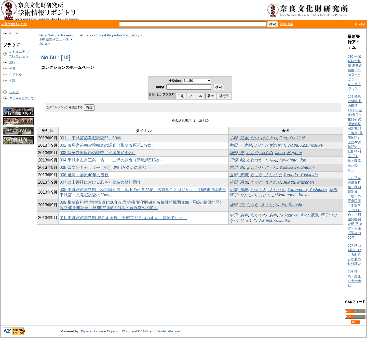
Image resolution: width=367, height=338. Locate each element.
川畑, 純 (236, 160)
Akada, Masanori (298, 182)
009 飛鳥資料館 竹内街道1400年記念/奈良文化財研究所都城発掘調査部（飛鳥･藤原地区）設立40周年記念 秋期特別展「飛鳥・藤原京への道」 (355, 133)
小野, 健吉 (238, 138)
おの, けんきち (263, 138)
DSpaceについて (21, 98)
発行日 (14, 62)
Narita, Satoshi (288, 205)
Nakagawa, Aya (293, 215)
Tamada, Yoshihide (300, 175)
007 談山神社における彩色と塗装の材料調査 (100, 182)
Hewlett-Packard (168, 331)
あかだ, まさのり (265, 182)
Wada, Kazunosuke (305, 145)
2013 (43, 44)
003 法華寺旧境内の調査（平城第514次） (97, 153)
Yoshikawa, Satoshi (297, 167)
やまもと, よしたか (267, 189)
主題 (12, 81)
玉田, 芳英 (238, 175)
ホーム (14, 33)
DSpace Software (92, 331)
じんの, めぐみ (259, 153)
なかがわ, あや (263, 215)
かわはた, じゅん (261, 160)
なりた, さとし (259, 205)
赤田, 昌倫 (238, 182)
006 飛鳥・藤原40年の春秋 (84, 175)
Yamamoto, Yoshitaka (307, 189)
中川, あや (238, 215)
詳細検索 (286, 24)
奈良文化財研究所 (14, 24)
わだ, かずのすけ (269, 145)
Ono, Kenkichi (292, 138)
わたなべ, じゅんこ (257, 195)
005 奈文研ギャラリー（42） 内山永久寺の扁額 (103, 167)
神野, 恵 (236, 153)
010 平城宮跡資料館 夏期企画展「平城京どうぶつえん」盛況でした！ (123, 217)
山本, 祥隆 (238, 189)
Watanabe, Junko (293, 195)
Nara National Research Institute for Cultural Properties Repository (89, 35)
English (360, 24)
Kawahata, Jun (292, 160)
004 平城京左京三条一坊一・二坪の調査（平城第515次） (112, 160)
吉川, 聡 (236, 167)
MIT (146, 331)
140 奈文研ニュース (54, 39)
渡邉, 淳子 (319, 215)
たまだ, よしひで (265, 175)
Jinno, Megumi (288, 153)
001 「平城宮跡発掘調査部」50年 (90, 138)
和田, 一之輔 (240, 145)
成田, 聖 (236, 205)
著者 (12, 68)
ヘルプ (14, 92)
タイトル (15, 74)
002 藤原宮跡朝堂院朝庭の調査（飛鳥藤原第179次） (108, 145)
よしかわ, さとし (261, 167)
